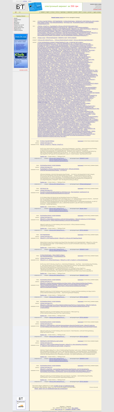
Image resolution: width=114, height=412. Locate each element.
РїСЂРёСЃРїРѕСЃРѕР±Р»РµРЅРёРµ (63, 95)
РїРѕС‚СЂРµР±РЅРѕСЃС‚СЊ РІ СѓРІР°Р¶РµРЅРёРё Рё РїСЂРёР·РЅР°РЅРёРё (78, 92)
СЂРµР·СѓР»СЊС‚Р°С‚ (46, 142)
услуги (75, 12)
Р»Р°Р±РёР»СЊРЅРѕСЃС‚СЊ (80, 63)
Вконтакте (16, 22)
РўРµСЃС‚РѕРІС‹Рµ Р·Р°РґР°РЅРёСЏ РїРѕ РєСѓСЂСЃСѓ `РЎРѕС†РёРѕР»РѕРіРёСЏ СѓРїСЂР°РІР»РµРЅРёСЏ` (68, 219)
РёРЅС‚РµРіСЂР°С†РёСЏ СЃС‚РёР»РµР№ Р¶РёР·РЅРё (73, 58)
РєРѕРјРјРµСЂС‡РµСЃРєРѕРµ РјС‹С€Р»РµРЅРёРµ (64, 62)
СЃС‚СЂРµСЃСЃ (89, 112)
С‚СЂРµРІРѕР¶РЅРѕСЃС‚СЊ (83, 119)
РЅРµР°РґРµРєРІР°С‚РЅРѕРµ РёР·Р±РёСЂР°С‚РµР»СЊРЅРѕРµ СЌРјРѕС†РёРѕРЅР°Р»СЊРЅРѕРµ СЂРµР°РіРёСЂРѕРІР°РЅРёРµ (67, 72)
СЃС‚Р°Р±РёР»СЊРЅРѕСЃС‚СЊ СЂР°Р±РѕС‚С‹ (71, 112)
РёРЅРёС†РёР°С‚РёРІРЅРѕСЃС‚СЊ (47, 58)
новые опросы (98, 7)
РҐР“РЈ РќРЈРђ (72, 37)
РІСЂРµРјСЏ (84, 50)
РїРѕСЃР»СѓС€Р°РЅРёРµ (89, 88)
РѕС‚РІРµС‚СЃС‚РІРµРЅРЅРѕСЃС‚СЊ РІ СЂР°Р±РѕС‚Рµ (52, 82)
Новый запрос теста (57, 17)
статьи (52, 12)
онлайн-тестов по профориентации (64, 386)
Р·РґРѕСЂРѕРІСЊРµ (69, 21)
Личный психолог (20, 48)
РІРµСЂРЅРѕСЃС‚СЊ (56, 50)
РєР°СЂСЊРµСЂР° (77, 59)
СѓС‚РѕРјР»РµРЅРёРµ (70, 122)
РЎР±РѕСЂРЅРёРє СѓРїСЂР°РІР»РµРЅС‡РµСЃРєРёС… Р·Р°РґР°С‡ (59, 169)
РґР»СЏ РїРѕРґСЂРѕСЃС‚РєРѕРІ (64, 40)
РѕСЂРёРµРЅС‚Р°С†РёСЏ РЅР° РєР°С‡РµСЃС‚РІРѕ (51, 79)
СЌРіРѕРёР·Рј (67, 132)
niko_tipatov (75, 408)
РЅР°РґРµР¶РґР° (42, 71)
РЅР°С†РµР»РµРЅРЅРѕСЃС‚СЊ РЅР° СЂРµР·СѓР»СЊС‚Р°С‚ (64, 71)
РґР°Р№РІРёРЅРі (58, 21)
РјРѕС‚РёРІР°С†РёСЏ (43, 22)
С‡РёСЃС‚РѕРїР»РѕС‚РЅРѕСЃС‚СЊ (73, 130)
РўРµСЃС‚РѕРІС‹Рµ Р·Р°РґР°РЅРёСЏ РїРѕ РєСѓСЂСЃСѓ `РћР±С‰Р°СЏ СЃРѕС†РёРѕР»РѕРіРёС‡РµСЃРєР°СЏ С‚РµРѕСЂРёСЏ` (68, 306)
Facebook (16, 23)
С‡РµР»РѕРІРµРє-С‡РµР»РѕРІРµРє (73, 128)
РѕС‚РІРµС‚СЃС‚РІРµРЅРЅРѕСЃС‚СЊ (79, 80)
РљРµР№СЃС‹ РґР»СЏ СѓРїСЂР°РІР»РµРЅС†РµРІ (64, 26)
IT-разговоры (17, 19)
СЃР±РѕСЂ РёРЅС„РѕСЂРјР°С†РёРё (80, 103)
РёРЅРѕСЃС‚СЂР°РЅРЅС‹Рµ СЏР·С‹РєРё (87, 21)
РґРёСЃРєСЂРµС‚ (84, 54)
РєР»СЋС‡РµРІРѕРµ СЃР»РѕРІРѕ (79, 61)
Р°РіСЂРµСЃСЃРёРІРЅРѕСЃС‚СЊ (46, 43)
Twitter (15, 21)
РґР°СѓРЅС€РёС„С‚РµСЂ (68, 53)
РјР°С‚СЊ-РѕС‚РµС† (52, 66)
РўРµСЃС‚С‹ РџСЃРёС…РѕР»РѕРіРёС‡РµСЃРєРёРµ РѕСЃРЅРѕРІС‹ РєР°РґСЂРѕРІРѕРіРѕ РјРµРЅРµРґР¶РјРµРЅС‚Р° (64, 34)
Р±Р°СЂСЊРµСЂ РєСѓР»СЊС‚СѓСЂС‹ (80, 46)
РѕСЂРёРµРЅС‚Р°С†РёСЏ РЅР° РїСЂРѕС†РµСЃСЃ (81, 79)
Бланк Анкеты (52, 156)
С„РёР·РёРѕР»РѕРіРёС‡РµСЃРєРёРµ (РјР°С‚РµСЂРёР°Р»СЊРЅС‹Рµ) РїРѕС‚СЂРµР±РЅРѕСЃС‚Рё (64, 124)
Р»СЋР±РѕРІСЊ (41, 66)
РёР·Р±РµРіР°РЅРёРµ (84, 57)
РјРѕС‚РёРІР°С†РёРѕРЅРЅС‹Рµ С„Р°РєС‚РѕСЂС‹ (64, 69)
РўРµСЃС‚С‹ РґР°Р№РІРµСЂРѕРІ (61, 28)
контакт (90, 12)
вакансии (69, 12)
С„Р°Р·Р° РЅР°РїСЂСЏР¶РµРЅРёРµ (47, 123)
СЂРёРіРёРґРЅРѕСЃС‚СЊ (77, 102)
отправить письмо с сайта (72, 409)
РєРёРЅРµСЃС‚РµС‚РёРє (62, 61)
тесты (57, 12)
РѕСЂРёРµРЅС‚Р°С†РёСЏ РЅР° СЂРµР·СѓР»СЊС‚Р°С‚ (52, 80)
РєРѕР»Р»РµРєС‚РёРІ (43, 62)
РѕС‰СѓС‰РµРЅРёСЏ (43, 84)
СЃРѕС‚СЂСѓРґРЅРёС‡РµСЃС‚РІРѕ (89, 108)
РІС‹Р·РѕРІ (92, 50)
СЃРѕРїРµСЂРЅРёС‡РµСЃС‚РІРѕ (70, 108)
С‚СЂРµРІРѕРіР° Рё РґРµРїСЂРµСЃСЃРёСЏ (63, 119)
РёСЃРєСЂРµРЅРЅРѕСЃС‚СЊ (62, 59)
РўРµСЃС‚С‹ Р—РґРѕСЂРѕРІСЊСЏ (81, 28)
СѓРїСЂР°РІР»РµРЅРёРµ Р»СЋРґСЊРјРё (86, 120)
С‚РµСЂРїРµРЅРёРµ (85, 114)
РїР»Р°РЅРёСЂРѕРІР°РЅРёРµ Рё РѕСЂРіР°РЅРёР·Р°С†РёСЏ (54, 87)
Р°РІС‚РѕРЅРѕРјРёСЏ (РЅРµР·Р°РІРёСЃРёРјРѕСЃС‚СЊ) (53, 42)
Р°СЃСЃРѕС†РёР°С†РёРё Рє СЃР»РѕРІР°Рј (81, 45)
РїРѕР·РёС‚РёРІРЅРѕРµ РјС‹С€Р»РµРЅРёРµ (84, 87)
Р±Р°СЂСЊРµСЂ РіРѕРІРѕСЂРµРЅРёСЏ (57, 46)
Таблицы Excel (61, 156)
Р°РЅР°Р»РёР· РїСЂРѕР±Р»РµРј (59, 45)
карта (47, 12)
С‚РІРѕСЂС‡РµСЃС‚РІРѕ (72, 114)
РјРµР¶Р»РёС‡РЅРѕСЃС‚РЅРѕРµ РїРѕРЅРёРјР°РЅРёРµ (74, 66)
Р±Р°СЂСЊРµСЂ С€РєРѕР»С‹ (69, 47)
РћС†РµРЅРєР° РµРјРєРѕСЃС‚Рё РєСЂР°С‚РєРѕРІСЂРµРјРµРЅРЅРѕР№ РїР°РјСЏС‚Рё (64, 192)
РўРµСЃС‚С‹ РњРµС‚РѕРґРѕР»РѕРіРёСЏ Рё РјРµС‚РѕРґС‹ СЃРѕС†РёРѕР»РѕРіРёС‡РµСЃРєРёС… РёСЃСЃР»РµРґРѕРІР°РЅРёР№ (67, 30)
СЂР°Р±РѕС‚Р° (69, 98)
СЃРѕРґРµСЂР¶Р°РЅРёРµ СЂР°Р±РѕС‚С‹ (48, 108)
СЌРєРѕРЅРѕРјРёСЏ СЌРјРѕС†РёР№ (82, 132)
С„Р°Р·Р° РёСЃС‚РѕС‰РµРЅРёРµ (86, 122)
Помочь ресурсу (18, 30)
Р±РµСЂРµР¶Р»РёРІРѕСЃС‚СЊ (87, 47)
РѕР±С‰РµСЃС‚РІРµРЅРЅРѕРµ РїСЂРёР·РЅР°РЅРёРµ (61, 76)
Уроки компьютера (19, 27)
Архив (15, 18)
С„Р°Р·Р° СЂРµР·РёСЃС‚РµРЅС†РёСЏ (68, 123)
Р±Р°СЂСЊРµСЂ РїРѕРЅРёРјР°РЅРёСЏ (48, 47)
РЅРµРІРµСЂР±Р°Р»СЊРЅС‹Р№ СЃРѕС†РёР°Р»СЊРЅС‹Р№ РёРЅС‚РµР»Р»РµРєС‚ (60, 74)
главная (42, 12)
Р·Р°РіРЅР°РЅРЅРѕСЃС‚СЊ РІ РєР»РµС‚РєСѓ (65, 57)
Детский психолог (20, 44)
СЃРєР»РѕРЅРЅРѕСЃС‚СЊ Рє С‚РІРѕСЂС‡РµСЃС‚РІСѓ (80, 106)
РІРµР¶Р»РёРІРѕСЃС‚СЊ (44, 49)
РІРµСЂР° (55, 49)
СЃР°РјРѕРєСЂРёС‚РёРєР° (44, 103)
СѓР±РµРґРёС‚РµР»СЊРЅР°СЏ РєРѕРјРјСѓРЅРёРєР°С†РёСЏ (57, 120)
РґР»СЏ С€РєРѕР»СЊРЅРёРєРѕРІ (83, 40)
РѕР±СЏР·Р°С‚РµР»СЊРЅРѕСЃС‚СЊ (80, 78)
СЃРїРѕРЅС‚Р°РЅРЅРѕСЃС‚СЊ (78, 110)
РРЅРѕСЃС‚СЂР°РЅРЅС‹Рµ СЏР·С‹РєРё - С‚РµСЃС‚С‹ (55, 346)
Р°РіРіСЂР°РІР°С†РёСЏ (76, 42)
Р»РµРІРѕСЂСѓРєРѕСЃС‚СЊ (45, 65)
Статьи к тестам (18, 26)
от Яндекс (25, 1)
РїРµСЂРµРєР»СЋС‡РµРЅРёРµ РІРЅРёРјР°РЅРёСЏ (70, 86)
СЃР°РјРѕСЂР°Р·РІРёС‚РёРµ (61, 103)
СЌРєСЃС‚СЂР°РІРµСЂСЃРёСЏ (46, 134)
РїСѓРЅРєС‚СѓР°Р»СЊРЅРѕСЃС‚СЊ (54, 98)
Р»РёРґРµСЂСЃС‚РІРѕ (60, 65)
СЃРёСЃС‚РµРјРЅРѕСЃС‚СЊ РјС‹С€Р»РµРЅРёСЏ (50, 106)
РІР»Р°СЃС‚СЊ (76, 50)
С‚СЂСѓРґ (95, 119)
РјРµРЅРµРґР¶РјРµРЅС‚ (44, 67)
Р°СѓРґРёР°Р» (41, 46)
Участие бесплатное (19, 67)
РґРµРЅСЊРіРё (80, 53)
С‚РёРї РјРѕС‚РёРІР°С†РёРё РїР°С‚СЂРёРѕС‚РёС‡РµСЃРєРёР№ (80, 116)
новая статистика (97, 8)
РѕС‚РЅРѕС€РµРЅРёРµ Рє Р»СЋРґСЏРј (79, 82)
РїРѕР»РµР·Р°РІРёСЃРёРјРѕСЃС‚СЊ (47, 88)
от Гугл (29, 1)
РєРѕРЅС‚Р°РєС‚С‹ (65, 63)
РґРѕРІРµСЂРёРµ (42, 55)
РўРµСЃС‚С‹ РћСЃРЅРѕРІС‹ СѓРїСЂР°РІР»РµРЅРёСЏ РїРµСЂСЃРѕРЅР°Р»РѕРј (68, 32)
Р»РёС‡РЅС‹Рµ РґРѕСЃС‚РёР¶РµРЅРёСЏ (78, 65)
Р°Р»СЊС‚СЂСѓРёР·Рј (43, 45)
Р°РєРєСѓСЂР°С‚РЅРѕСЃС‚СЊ (82, 43)
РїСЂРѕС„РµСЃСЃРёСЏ (63, 96)
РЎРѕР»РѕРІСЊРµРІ (51, 37)
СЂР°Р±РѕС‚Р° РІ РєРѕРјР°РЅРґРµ (83, 98)
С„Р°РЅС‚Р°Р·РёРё (85, 123)
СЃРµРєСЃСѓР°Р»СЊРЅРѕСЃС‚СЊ (57, 104)
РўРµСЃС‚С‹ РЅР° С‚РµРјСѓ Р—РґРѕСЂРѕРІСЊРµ (74, 260)
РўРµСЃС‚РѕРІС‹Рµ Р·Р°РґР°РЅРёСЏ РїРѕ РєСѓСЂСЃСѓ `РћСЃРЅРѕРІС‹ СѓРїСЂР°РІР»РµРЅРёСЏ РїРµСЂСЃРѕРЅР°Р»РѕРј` (68, 326)
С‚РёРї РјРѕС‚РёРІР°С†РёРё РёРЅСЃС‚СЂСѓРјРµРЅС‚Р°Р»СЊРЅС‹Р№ (66, 114)
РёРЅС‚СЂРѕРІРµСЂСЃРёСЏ (45, 59)
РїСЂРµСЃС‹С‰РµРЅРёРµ (44, 95)
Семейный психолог (21, 46)
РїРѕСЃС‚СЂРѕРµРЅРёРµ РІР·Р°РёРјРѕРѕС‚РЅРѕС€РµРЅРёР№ (54, 90)
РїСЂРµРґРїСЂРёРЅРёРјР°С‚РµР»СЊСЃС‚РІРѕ (77, 94)
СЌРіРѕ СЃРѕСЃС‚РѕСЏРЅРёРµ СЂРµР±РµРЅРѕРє (76, 131)
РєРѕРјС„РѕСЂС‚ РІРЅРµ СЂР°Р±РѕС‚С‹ (48, 63)
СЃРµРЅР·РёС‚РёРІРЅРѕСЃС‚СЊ (76, 104)
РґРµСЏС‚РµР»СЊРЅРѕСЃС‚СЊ (69, 54)
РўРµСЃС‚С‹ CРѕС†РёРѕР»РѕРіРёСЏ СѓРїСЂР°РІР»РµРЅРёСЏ (57, 219)
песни (84, 12)
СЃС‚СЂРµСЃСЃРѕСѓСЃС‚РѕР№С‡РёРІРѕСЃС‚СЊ (50, 114)
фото (80, 12)
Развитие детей (20, 45)
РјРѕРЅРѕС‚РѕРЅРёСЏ (43, 69)
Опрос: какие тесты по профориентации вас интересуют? (51, 388)
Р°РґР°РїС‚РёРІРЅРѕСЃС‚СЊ (65, 43)
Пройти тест (43, 156)
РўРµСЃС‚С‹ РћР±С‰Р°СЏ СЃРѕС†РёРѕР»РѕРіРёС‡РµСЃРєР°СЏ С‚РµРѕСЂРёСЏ (62, 305)
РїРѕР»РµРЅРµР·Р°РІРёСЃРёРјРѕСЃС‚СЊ (69, 88)
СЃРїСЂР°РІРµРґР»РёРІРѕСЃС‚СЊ (47, 111)
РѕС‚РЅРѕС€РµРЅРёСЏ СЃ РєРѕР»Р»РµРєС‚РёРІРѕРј (52, 83)
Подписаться (17, 29)
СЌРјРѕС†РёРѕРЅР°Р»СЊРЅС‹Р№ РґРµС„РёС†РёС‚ (51, 136)
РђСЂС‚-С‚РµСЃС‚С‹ (44, 26)
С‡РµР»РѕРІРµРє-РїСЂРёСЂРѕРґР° (47, 127)
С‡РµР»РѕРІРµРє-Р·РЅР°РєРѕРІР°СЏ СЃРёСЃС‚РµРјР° (74, 126)
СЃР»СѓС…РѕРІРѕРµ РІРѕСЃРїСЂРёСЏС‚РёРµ (62, 107)
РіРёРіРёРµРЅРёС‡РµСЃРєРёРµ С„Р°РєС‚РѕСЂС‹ (76, 51)
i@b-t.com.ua (58, 409)
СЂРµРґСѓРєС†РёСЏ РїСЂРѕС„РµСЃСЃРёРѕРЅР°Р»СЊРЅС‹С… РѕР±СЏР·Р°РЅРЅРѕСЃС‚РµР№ (63, 100)
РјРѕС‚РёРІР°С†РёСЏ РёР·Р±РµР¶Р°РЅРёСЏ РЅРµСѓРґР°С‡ (77, 70)
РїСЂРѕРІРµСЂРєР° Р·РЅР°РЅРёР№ (83, 22)
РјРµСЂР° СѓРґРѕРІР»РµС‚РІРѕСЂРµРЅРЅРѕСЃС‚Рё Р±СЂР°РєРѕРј (70, 67)
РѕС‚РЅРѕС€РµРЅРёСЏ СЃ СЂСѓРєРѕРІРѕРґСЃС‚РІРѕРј (83, 83)
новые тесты (98, 6)
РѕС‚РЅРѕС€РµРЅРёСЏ (56, 22)
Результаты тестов (19, 25)
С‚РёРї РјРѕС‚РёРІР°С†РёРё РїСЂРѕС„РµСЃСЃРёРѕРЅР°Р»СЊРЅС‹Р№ (57, 118)
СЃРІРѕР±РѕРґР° (42, 104)
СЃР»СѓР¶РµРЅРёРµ (43, 107)
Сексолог (18, 49)
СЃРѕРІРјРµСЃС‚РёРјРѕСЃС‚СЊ (84, 107)
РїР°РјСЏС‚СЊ (68, 22)
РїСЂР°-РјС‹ (41, 94)
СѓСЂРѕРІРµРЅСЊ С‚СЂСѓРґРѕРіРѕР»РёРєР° (50, 122)
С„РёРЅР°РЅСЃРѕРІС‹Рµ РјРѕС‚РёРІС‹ (47, 126)
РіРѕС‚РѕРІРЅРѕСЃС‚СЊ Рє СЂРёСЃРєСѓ (48, 53)
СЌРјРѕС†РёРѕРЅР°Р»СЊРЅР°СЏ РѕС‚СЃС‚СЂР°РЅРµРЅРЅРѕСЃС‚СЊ (75, 134)
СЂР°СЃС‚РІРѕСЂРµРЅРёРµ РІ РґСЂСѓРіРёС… (78, 99)
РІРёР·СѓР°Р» (67, 50)
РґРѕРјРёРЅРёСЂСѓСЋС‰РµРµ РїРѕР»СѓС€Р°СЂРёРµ (63, 55)
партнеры (63, 12)
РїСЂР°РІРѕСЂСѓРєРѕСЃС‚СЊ (54, 94)
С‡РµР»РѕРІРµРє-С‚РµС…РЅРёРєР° (68, 127)
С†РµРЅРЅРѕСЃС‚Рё (43, 24)
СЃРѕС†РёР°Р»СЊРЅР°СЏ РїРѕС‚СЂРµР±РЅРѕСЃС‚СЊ (53, 110)
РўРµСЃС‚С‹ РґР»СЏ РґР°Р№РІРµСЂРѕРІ (70, 238)
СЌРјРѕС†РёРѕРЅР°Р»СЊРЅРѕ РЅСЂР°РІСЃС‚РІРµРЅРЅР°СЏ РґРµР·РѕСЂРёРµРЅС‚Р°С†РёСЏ (63, 135)
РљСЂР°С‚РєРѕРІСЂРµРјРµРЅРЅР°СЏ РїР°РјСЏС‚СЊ (52, 27)
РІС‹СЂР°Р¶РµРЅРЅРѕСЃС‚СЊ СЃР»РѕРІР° (49, 51)
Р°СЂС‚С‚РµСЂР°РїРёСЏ (45, 21)
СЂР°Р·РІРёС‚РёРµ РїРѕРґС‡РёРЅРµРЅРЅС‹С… (50, 99)
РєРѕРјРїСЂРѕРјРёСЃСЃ (85, 62)
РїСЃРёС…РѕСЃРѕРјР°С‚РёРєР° (80, 96)
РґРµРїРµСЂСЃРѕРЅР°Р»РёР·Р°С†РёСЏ (48, 54)
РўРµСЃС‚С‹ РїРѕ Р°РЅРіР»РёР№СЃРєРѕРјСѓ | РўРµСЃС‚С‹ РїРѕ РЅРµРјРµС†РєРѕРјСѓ (67, 33)
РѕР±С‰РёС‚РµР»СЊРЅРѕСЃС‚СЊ (59, 78)
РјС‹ (96, 70)
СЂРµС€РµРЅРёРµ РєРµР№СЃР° (60, 102)
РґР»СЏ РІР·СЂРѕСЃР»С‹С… (46, 40)
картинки (80, 141)
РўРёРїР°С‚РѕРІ (62, 37)
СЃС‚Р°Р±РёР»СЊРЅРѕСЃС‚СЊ (66, 111)
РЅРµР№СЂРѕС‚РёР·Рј (64, 75)
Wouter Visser (41, 37)
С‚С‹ (38, 120)
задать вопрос (98, 5)
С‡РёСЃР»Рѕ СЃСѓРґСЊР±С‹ (55, 130)
